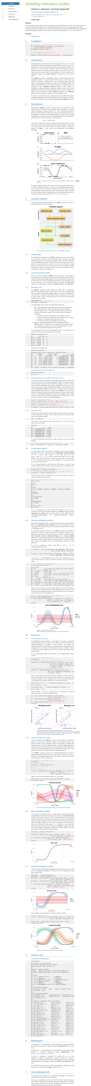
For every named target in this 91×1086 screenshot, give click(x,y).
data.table (66, 421)
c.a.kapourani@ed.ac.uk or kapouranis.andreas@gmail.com (47, 14)
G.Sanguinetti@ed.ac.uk (38, 16)
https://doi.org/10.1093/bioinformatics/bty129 (42, 1053)
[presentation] (35, 111)
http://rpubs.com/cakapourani (74, 30)
